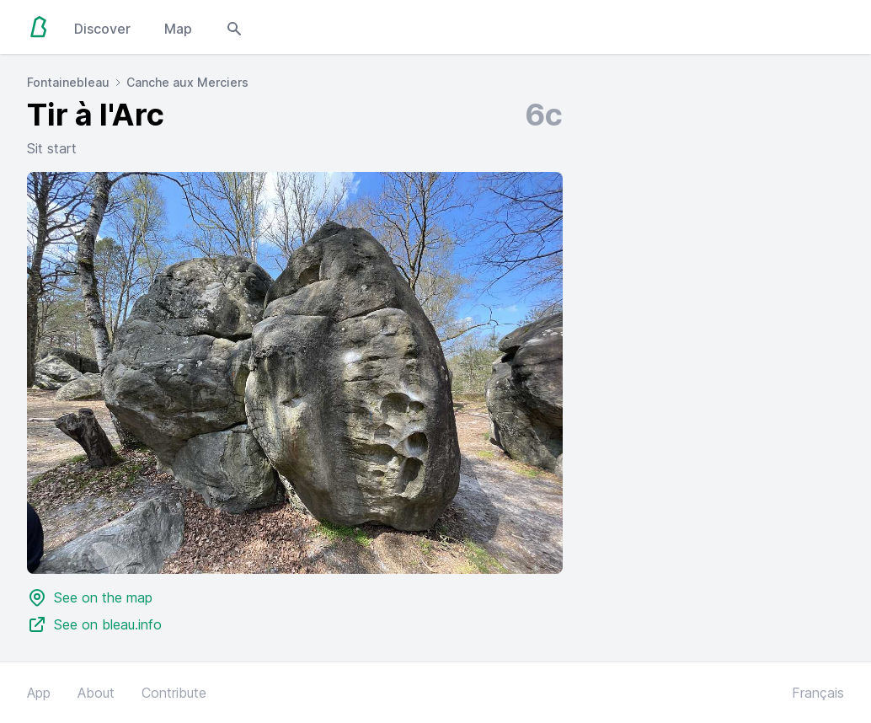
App (39, 692)
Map (178, 28)
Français (818, 692)
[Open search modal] (234, 27)
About (96, 692)
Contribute (174, 692)
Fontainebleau (68, 82)
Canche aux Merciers (187, 82)
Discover (102, 28)
